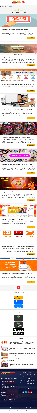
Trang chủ (3, 6)
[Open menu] (1, 2)
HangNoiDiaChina (17, 407)
